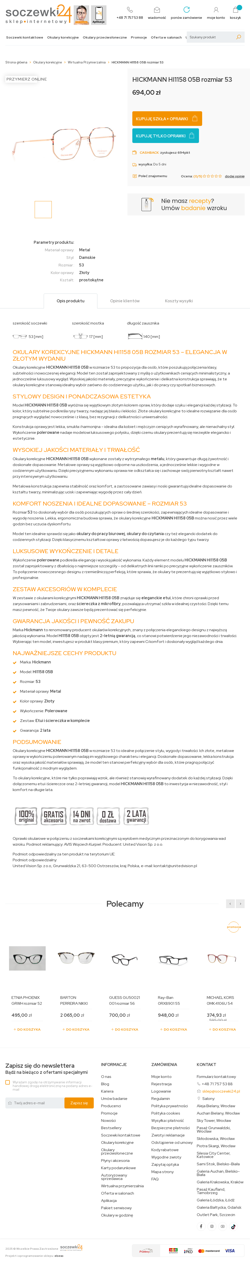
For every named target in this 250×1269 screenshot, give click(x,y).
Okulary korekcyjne (63, 37)
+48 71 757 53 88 (217, 1083)
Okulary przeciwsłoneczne (105, 37)
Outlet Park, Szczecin (216, 1214)
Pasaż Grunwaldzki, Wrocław (214, 1130)
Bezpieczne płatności (170, 1128)
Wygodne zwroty (166, 1157)
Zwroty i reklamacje (168, 1135)
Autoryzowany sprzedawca (114, 1177)
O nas (106, 1076)
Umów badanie (114, 1098)
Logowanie (161, 1091)
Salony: (208, 1098)
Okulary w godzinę (117, 1215)
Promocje (139, 37)
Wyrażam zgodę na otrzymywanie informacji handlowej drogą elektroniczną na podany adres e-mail (52, 1085)
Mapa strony (162, 1171)
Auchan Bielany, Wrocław (218, 1113)
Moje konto (161, 1076)
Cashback (149, 152)
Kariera (107, 1091)
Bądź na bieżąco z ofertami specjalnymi (46, 1069)
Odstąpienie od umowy (172, 1142)
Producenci (111, 1106)
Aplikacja (109, 1200)
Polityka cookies (165, 1113)
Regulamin (160, 1098)
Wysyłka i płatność (167, 1120)
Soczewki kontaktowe (24, 37)
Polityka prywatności (169, 1106)
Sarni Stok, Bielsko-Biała (218, 1164)
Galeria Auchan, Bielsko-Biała (218, 1173)
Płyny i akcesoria (115, 1160)
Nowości (108, 1120)
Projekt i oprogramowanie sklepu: (34, 1256)
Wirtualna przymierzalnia (122, 1186)
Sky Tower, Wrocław (214, 1120)
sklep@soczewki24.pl (221, 1091)
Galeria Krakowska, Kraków (220, 1182)
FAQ (155, 1179)
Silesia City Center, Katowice (213, 1155)
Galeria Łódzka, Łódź (216, 1200)
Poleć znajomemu (149, 176)
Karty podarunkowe (118, 1168)
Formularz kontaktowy (216, 1076)
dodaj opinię (235, 176)
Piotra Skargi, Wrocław (216, 1146)
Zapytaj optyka (165, 1164)
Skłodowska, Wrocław (216, 1138)
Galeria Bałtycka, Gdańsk (219, 1207)
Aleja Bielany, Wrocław (216, 1106)
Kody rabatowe (165, 1149)
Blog (105, 1084)
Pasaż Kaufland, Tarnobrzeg (211, 1191)
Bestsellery (111, 1128)
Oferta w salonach (166, 37)
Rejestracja (161, 1084)
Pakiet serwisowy (116, 1208)
